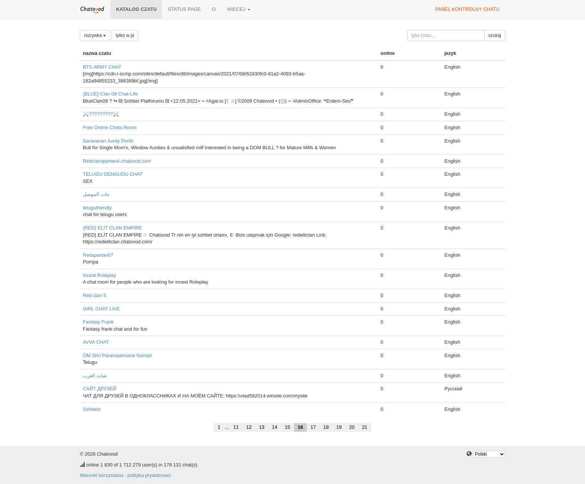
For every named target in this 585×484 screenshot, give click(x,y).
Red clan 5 (94, 295)
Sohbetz (92, 409)
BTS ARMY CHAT (102, 67)
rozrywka (95, 35)
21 (364, 427)
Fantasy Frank (98, 322)
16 (300, 427)
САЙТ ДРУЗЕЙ (99, 388)
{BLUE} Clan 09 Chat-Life (110, 94)
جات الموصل (96, 194)
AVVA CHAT (96, 342)
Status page (184, 9)
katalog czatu (136, 9)
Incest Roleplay (99, 275)
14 (274, 427)
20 (351, 427)
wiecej (238, 9)
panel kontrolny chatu (467, 9)
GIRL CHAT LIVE (101, 309)
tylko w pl (125, 35)
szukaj (494, 35)
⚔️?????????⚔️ (101, 114)
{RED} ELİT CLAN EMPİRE (112, 228)
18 (326, 427)
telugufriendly (97, 207)
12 (248, 427)
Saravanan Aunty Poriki (108, 141)
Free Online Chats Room (110, 127)
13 (261, 427)
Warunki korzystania (101, 475)
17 (313, 427)
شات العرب (95, 375)
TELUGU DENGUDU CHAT (113, 174)
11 (235, 427)
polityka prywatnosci (149, 475)
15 (287, 427)
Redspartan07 (98, 255)
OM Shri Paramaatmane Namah (117, 355)
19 (338, 427)
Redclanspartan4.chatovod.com (117, 161)
